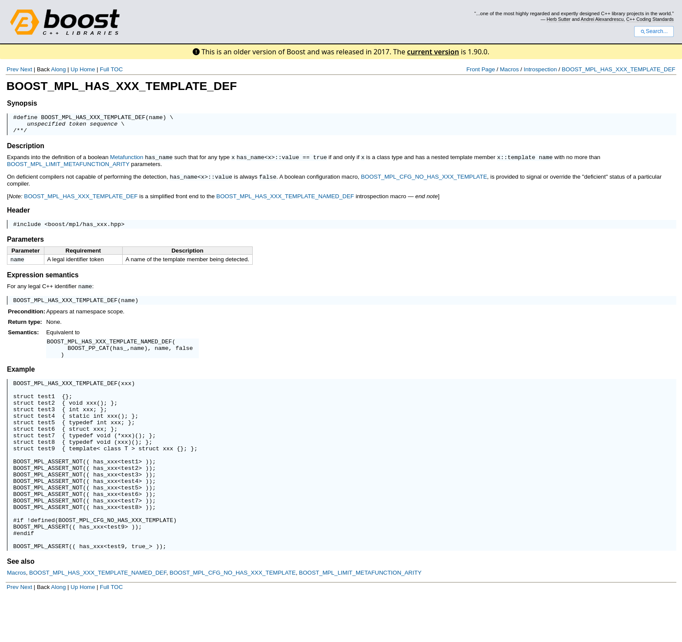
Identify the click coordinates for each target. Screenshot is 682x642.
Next (26, 69)
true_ (140, 590)
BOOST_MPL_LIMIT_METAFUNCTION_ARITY (68, 167)
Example (21, 379)
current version (433, 52)
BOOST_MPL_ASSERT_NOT (48, 488)
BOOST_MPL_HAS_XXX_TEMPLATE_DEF (618, 69)
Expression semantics (43, 280)
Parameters (25, 243)
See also (20, 605)
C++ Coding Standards (650, 19)
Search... (654, 31)
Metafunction (126, 161)
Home (87, 69)
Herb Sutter (559, 19)
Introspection (540, 69)
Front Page (480, 69)
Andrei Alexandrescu (602, 19)
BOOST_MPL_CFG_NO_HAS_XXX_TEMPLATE (424, 180)
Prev (12, 69)
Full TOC (111, 69)
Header (18, 213)
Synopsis (22, 103)
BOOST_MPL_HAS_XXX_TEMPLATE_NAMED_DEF (285, 199)
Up (74, 69)
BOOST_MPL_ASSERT (41, 566)
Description (25, 149)
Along (58, 69)
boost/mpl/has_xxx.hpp (84, 228)
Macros (509, 69)
